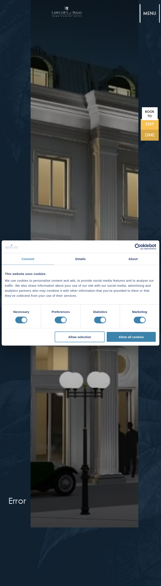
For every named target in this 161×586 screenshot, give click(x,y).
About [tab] (133, 259)
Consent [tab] (28, 259)
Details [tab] (80, 259)
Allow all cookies (131, 337)
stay (149, 124)
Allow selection (79, 337)
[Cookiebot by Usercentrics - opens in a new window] (137, 247)
